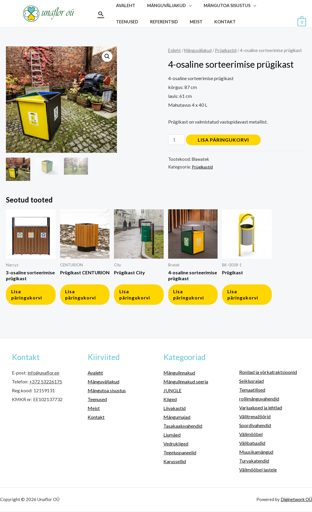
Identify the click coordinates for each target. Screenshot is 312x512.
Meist (157, 21)
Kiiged (170, 401)
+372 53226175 (45, 383)
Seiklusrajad (251, 382)
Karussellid (174, 462)
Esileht (174, 50)
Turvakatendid (254, 461)
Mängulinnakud (179, 374)
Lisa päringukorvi (224, 139)
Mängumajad (176, 418)
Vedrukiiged (175, 445)
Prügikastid (228, 50)
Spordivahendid (255, 427)
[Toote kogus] (176, 140)
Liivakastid (174, 409)
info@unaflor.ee (43, 374)
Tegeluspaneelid (179, 453)
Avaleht (95, 374)
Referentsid (128, 21)
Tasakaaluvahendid (182, 427)
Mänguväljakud (199, 50)
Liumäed (172, 436)
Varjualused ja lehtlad (260, 409)
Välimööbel (251, 435)
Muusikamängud (256, 453)
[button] (107, 56)
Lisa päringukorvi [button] (28, 296)
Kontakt (182, 21)
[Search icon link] (100, 13)
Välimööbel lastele (258, 470)
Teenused (97, 401)
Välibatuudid (252, 444)
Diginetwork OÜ (296, 500)
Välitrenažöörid (255, 418)
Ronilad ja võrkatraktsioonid (268, 374)
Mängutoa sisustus (107, 392)
